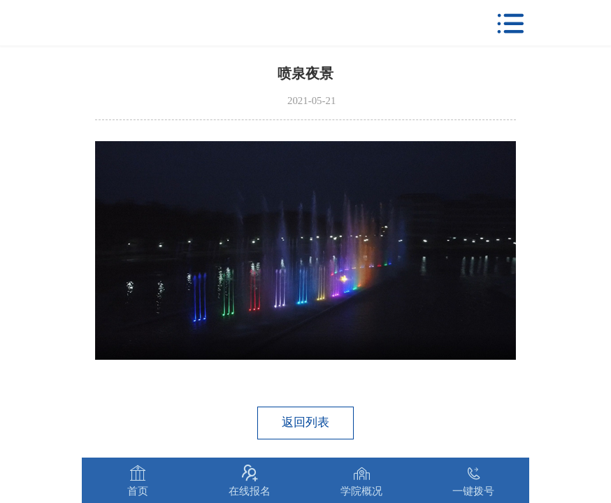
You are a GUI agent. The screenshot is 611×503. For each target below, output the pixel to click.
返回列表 (305, 422)
